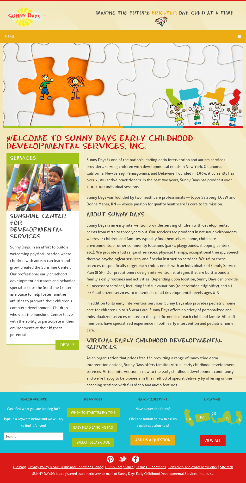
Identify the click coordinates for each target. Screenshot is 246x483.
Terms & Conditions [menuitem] (151, 467)
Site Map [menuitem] (226, 467)
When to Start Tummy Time (93, 413)
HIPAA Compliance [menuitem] (119, 467)
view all (212, 440)
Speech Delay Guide (93, 442)
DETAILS (67, 345)
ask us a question (153, 440)
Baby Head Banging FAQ (93, 428)
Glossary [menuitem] (19, 467)
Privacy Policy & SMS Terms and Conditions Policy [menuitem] (65, 467)
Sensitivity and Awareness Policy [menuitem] (192, 467)
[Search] (33, 436)
